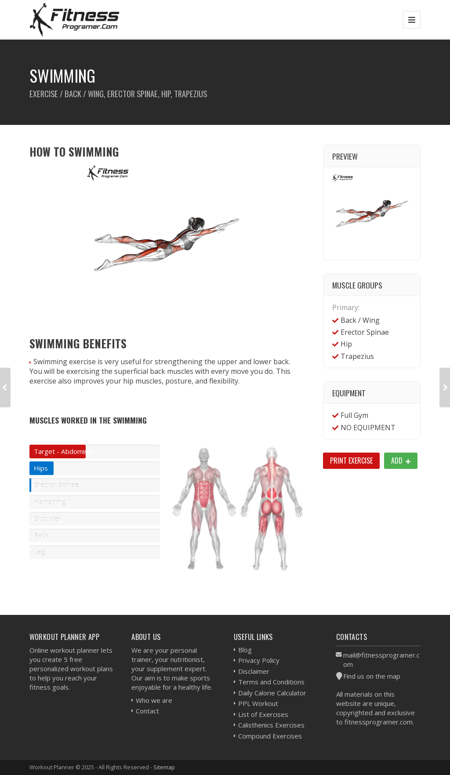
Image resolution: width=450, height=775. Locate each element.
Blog (245, 649)
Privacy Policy (258, 660)
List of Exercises (263, 714)
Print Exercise (351, 460)
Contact (147, 710)
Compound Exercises (270, 735)
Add (400, 460)
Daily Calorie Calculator (272, 692)
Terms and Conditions (271, 681)
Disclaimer (253, 671)
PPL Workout (258, 703)
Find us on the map (371, 676)
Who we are (154, 700)
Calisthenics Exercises (271, 724)
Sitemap (164, 767)
